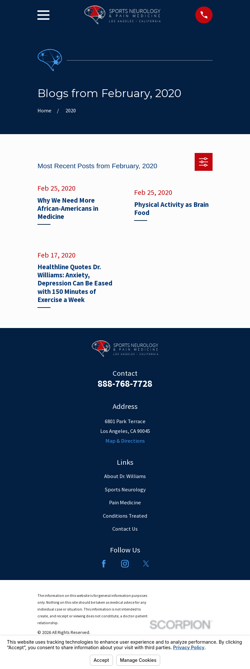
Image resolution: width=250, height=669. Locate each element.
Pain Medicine (125, 502)
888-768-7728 (125, 383)
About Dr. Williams (125, 476)
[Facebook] (103, 563)
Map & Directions (125, 440)
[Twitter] (146, 563)
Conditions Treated (125, 515)
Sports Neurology (125, 489)
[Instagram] (125, 563)
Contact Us (125, 528)
